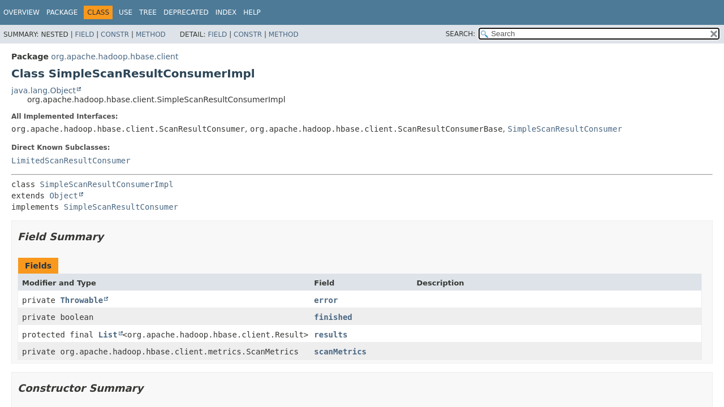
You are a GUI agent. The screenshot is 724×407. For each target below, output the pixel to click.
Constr (115, 34)
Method (151, 34)
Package (61, 12)
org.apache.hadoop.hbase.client (114, 56)
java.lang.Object (43, 90)
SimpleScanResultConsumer (565, 128)
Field (84, 34)
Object (63, 195)
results (330, 334)
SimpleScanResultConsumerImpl (107, 184)
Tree (148, 12)
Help (252, 12)
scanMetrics (340, 351)
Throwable (81, 300)
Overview (21, 12)
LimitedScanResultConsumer (71, 160)
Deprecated (186, 12)
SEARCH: (461, 34)
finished (333, 317)
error (326, 300)
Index (226, 12)
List (108, 334)
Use (125, 12)
